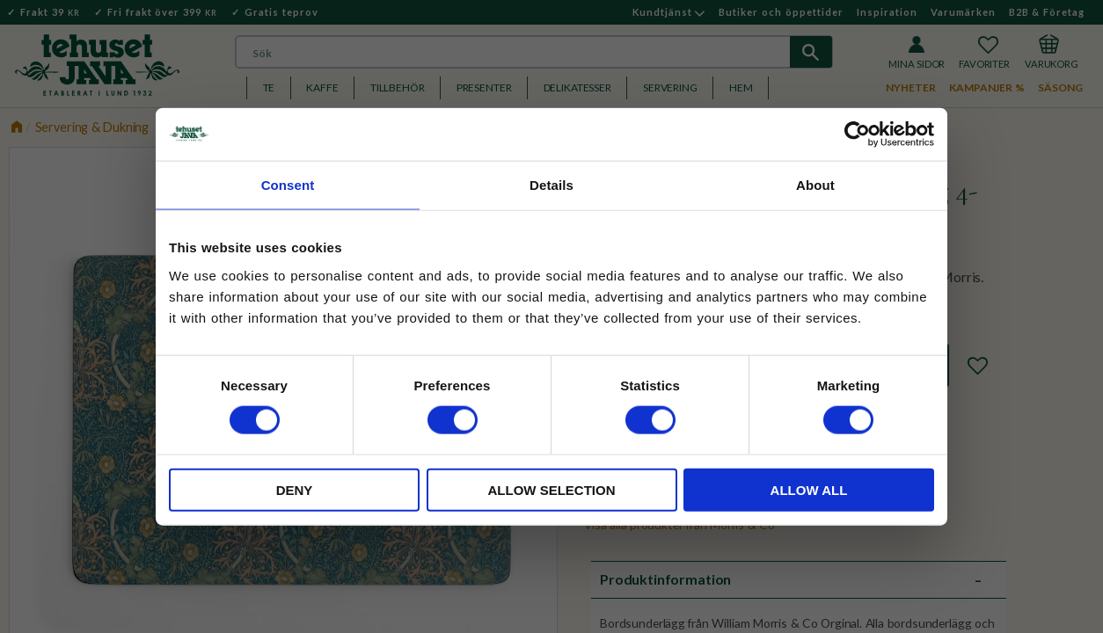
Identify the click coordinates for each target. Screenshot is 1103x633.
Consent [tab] (288, 185)
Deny (294, 489)
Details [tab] (551, 185)
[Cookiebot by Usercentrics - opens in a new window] (857, 134)
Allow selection (552, 489)
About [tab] (815, 185)
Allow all (809, 489)
